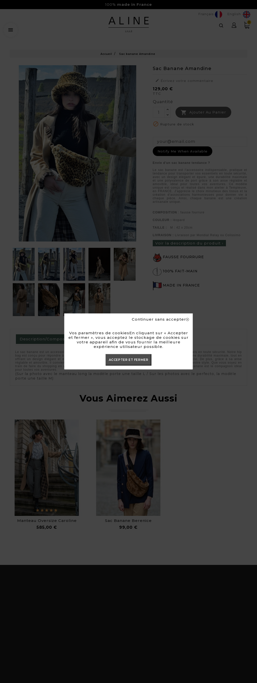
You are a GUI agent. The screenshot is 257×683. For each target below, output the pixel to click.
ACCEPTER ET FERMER (128, 360)
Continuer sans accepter (160, 319)
